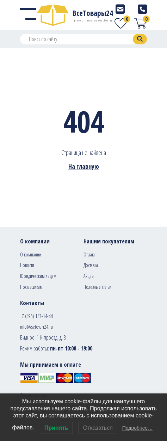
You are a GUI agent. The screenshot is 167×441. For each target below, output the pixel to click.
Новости (27, 265)
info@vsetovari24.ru (36, 326)
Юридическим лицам (38, 276)
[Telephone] (142, 9)
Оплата (89, 254)
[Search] (140, 39)
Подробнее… (137, 428)
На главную (83, 166)
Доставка (91, 265)
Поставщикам (31, 287)
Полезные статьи (97, 287)
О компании (30, 254)
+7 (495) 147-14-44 (36, 316)
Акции (89, 276)
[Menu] (28, 15)
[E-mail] (120, 9)
